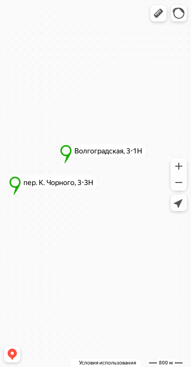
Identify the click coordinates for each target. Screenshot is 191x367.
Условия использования (107, 362)
